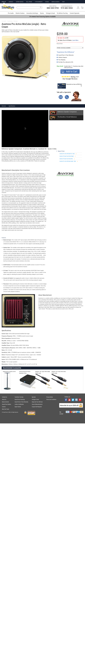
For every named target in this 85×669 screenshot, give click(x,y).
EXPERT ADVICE (19, 1)
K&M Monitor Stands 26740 (9, 371)
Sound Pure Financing (20, 399)
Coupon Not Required (37, 406)
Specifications (12, 106)
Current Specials (74, 13)
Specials (34, 397)
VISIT (63, 1)
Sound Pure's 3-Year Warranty (66, 55)
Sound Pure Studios (6, 404)
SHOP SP (4, 1)
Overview (4, 106)
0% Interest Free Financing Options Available (42, 16)
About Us (4, 399)
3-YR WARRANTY (38, 1)
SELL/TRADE (29, 1)
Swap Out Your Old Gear (37, 402)
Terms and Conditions (51, 399)
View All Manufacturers (37, 404)
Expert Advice (18, 406)
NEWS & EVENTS (55, 1)
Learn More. (75, 40)
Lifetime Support (62, 57)
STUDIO (47, 1)
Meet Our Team (5, 409)
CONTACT (11, 1)
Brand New (60, 43)
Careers (4, 406)
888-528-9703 (53, 8)
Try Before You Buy (62, 13)
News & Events (5, 402)
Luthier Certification (19, 404)
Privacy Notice (49, 397)
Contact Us (4, 397)
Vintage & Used (50, 13)
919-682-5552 (67, 8)
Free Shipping (61, 59)
